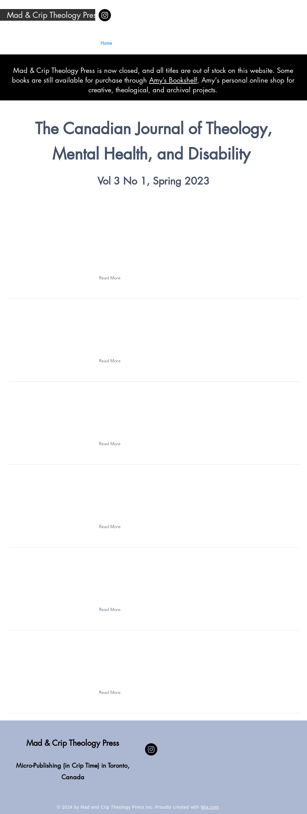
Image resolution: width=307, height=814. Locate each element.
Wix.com (210, 807)
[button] (111, 278)
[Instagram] (105, 15)
